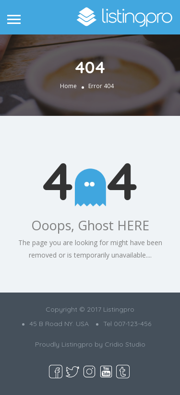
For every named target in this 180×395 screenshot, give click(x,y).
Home (68, 86)
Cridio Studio (125, 344)
